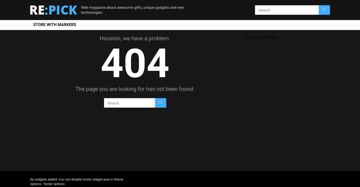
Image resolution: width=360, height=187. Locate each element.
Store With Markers (54, 24)
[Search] (324, 10)
